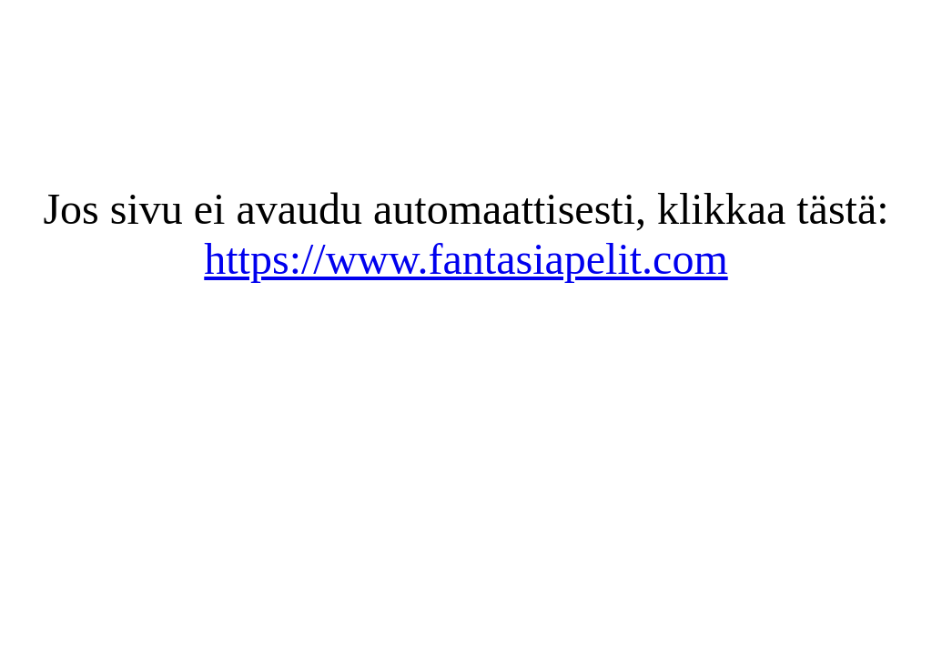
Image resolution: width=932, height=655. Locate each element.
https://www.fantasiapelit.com (465, 259)
